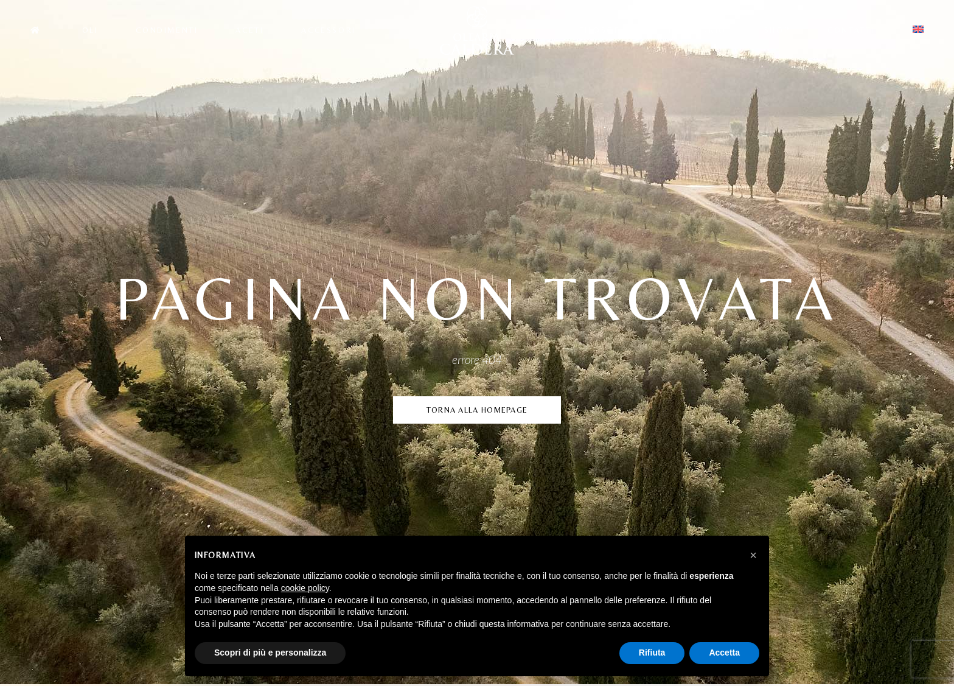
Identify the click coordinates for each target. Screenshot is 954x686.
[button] (753, 555)
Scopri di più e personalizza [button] (270, 652)
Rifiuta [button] (652, 652)
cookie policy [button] (305, 588)
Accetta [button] (724, 652)
